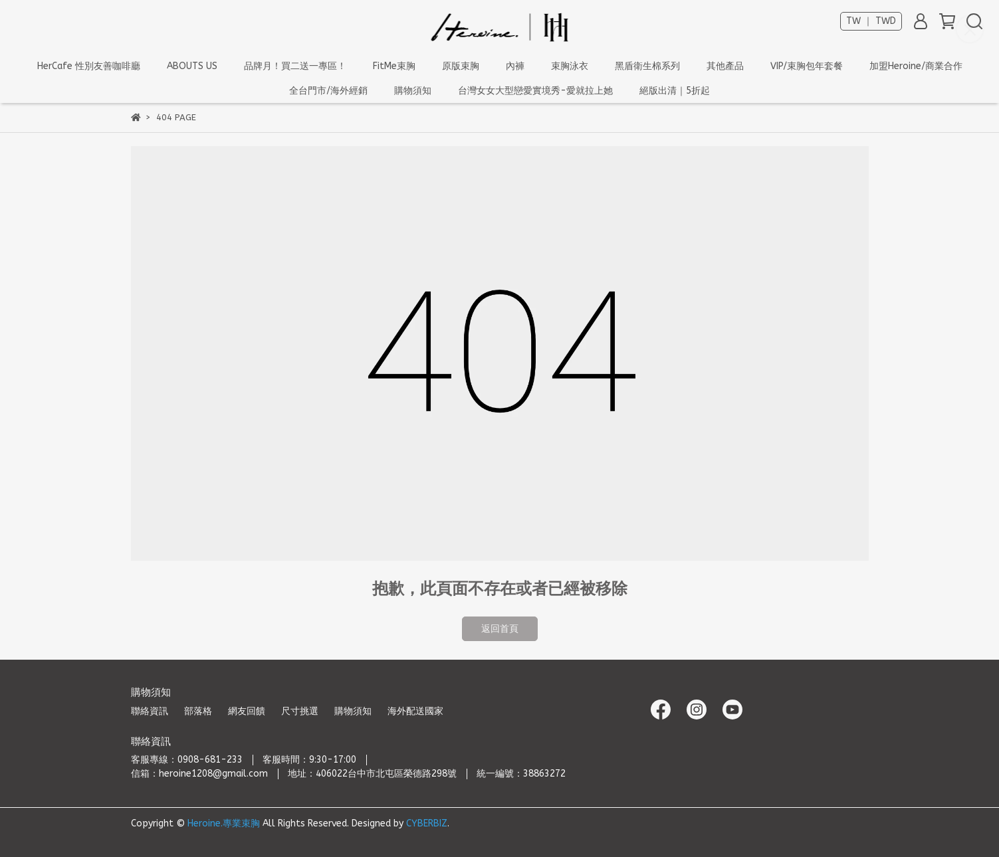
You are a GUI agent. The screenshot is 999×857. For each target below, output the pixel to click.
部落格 (198, 711)
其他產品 (725, 66)
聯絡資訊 (149, 711)
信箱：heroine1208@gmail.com (199, 773)
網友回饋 (246, 711)
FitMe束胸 (394, 66)
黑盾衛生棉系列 (647, 66)
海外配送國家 (415, 711)
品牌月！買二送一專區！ (295, 66)
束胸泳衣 (569, 66)
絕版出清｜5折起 (674, 90)
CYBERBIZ (426, 823)
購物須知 (353, 711)
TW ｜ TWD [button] (871, 21)
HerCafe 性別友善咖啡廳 (88, 66)
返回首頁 (499, 628)
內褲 (515, 66)
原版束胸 (460, 66)
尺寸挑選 (299, 711)
